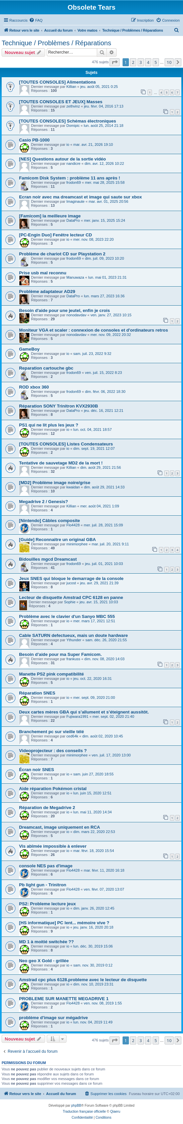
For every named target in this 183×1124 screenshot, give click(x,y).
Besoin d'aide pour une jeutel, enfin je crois (64, 310)
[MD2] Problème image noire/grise (54, 482)
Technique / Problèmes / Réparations (56, 43)
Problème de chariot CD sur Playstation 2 (62, 253)
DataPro (73, 220)
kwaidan (73, 487)
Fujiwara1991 (77, 716)
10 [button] (169, 62)
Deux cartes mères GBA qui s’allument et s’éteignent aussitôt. (84, 711)
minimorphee (77, 544)
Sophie (69, 602)
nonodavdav (76, 315)
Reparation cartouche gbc (46, 368)
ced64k (72, 736)
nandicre (73, 163)
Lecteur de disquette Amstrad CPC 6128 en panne (71, 597)
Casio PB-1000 (34, 140)
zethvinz (73, 106)
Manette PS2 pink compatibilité (51, 674)
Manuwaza (75, 277)
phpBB (76, 1105)
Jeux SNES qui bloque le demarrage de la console (71, 578)
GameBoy (29, 349)
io (67, 144)
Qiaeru (115, 1111)
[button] (115, 62)
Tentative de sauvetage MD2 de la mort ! (61, 462)
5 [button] (156, 62)
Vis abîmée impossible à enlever (52, 846)
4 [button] (148, 62)
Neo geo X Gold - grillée (44, 960)
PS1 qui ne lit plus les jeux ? (48, 424)
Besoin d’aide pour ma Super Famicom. (60, 654)
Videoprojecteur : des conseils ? (53, 750)
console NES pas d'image (45, 865)
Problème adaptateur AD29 (47, 291)
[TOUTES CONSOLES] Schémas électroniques (67, 121)
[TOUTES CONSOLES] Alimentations (57, 82)
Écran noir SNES (36, 769)
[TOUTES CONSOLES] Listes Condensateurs (66, 443)
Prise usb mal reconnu (42, 272)
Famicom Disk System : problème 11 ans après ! (69, 177)
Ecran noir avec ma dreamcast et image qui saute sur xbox (80, 196)
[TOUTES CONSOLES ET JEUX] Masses (61, 101)
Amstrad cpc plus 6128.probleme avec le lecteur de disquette (83, 979)
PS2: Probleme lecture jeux (47, 903)
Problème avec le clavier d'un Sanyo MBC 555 (67, 616)
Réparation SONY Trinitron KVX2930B (58, 406)
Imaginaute (75, 201)
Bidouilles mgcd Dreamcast (48, 559)
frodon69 (73, 182)
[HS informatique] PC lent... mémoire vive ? (64, 922)
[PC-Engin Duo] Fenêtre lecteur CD (55, 234)
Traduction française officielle (84, 1111)
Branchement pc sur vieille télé (51, 731)
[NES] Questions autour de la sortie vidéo (62, 158)
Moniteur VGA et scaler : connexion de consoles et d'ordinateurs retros (93, 330)
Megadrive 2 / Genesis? (43, 501)
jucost (71, 583)
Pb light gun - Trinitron (42, 884)
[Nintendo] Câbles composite (49, 520)
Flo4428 (73, 525)
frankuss (73, 659)
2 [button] (133, 62)
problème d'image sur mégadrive (53, 1017)
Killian (71, 87)
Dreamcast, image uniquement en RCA (59, 827)
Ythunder (73, 640)
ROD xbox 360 (34, 387)
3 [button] (141, 62)
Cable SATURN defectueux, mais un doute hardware (73, 635)
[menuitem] (35, 20)
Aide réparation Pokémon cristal (52, 788)
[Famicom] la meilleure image (50, 215)
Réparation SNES (37, 693)
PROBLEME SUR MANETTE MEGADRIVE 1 (64, 998)
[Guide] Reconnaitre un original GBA (57, 539)
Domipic (73, 126)
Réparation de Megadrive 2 (47, 807)
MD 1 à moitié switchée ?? (46, 941)
